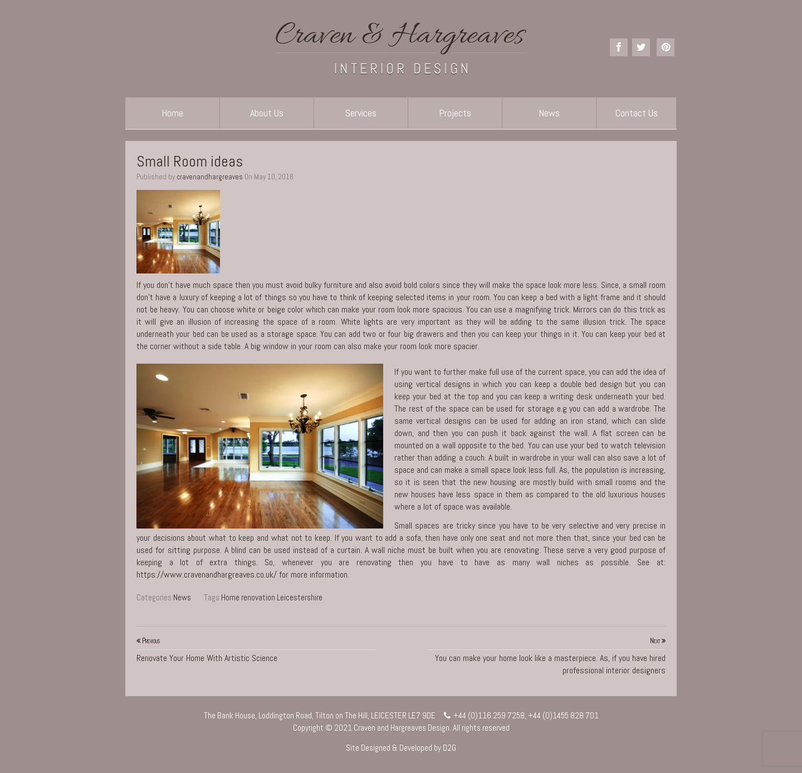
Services (360, 112)
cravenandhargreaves (210, 177)
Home (172, 112)
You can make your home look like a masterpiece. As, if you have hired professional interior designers (547, 655)
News (549, 112)
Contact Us (636, 112)
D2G (449, 747)
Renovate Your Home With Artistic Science (255, 649)
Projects (455, 112)
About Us (266, 112)
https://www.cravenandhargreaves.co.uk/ (206, 574)
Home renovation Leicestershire (271, 597)
